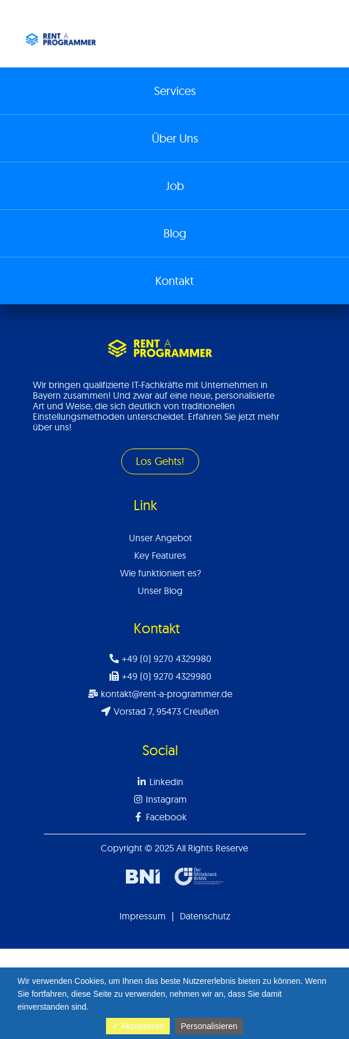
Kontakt (174, 280)
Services (175, 90)
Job (175, 185)
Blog (174, 233)
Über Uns (175, 138)
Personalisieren (209, 1026)
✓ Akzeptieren (138, 1026)
